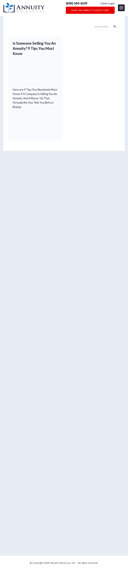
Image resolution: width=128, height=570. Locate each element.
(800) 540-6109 (76, 3)
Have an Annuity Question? (90, 10)
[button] (121, 7)
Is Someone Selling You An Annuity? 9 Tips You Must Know (34, 48)
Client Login (107, 3)
